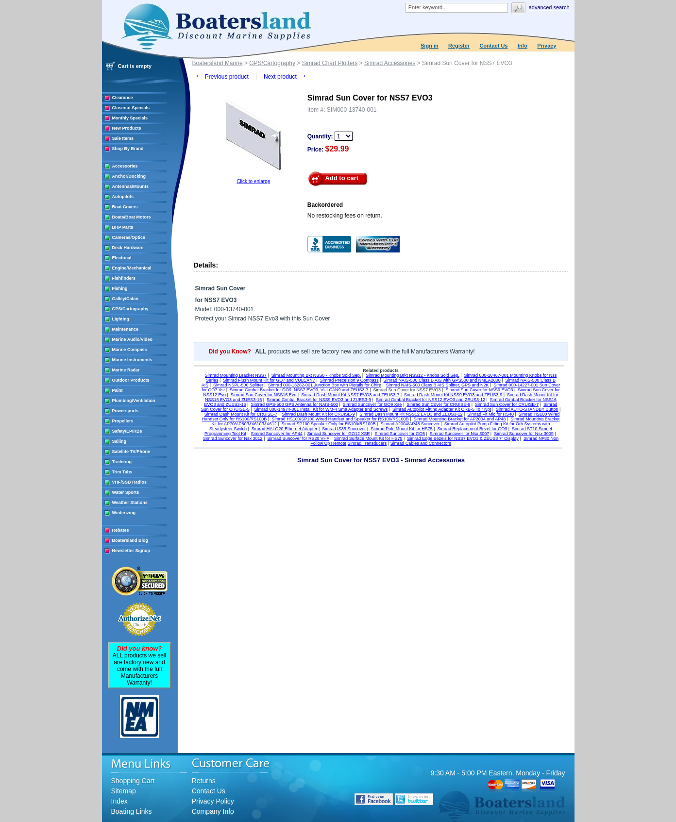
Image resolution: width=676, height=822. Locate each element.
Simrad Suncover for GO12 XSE (338, 433)
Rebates (120, 530)
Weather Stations (130, 502)
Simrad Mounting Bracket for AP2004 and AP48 (460, 419)
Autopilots (123, 196)
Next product (285, 76)
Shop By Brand (128, 148)
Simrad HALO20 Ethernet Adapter (285, 428)
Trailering (122, 461)
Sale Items (123, 138)
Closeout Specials (131, 107)
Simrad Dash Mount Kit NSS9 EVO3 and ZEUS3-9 (453, 394)
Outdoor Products (131, 380)
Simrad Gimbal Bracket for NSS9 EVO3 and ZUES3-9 (319, 399)
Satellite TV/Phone (131, 451)
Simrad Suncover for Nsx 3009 (524, 433)
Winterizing (123, 512)
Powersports (125, 410)
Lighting (121, 319)
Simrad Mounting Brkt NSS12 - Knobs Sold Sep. (412, 375)
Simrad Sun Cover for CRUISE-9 (438, 404)
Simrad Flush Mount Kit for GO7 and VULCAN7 (269, 380)
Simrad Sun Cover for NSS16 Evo (264, 394)
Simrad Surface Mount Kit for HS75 (368, 438)
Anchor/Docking (129, 176)
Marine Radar (126, 370)
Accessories (125, 166)
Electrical (122, 257)
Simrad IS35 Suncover (344, 428)
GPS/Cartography (130, 308)
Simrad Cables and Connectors (420, 443)
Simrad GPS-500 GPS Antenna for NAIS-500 (294, 404)
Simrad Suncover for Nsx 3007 (460, 433)
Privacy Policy (213, 801)
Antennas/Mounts (130, 186)
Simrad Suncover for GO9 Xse (372, 404)
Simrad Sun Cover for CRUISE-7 (507, 404)
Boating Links (131, 811)
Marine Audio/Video (132, 339)
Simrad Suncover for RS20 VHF (298, 438)
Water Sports (125, 492)
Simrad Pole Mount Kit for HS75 (402, 428)
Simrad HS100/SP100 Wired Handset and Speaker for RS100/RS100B (340, 419)
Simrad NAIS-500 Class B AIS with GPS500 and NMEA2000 (442, 380)
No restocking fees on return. (344, 215)
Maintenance (125, 329)
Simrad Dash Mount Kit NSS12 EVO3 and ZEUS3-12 (410, 414)
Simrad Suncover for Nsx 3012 (233, 438)
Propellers (123, 421)
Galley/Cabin (125, 298)
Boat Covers (125, 206)
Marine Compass (129, 349)
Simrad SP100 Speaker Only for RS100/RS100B (328, 423)
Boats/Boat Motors (131, 217)
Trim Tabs (122, 472)
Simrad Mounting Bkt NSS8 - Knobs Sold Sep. (316, 375)
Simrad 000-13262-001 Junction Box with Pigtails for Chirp (324, 385)
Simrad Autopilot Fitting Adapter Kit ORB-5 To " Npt (441, 409)
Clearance (122, 97)
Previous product (222, 76)
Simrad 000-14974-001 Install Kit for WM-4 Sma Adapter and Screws (321, 409)
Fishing (120, 288)
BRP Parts (123, 227)
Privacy (546, 46)
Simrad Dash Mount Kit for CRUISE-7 (240, 414)
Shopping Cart (133, 781)
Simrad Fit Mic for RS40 (490, 414)
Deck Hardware (128, 247)
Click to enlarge (253, 181)
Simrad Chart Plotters (330, 63)
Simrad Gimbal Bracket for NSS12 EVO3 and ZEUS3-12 (430, 399)
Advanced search (549, 7)
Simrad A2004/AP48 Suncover (409, 423)
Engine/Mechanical (132, 268)
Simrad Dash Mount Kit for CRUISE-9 (318, 414)
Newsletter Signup (131, 550)
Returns (204, 781)
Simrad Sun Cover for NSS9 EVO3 (479, 389)
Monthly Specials (130, 118)
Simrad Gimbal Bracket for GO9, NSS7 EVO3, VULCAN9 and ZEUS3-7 (299, 389)
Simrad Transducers (367, 443)
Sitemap (123, 791)
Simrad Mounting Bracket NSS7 (236, 375)
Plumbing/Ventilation (133, 400)
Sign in (430, 46)
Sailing (119, 441)
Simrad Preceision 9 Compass (349, 380)
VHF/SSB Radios (129, 482)
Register (459, 46)
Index (119, 801)
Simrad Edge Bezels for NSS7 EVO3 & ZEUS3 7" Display (463, 438)
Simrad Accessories (389, 63)
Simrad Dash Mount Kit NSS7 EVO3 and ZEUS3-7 (350, 394)
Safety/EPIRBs (127, 431)
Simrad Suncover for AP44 (277, 433)
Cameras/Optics (129, 237)
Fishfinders (124, 278)
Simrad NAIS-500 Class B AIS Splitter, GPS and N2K (437, 385)
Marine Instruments (132, 359)
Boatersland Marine (217, 63)
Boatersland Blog (130, 540)
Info (522, 46)
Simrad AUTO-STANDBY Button (527, 409)
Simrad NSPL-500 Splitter (238, 385)
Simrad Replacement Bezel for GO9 (472, 428)
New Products (126, 128)
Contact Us (493, 46)
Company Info (213, 811)
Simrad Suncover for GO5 (399, 433)
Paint (117, 390)
